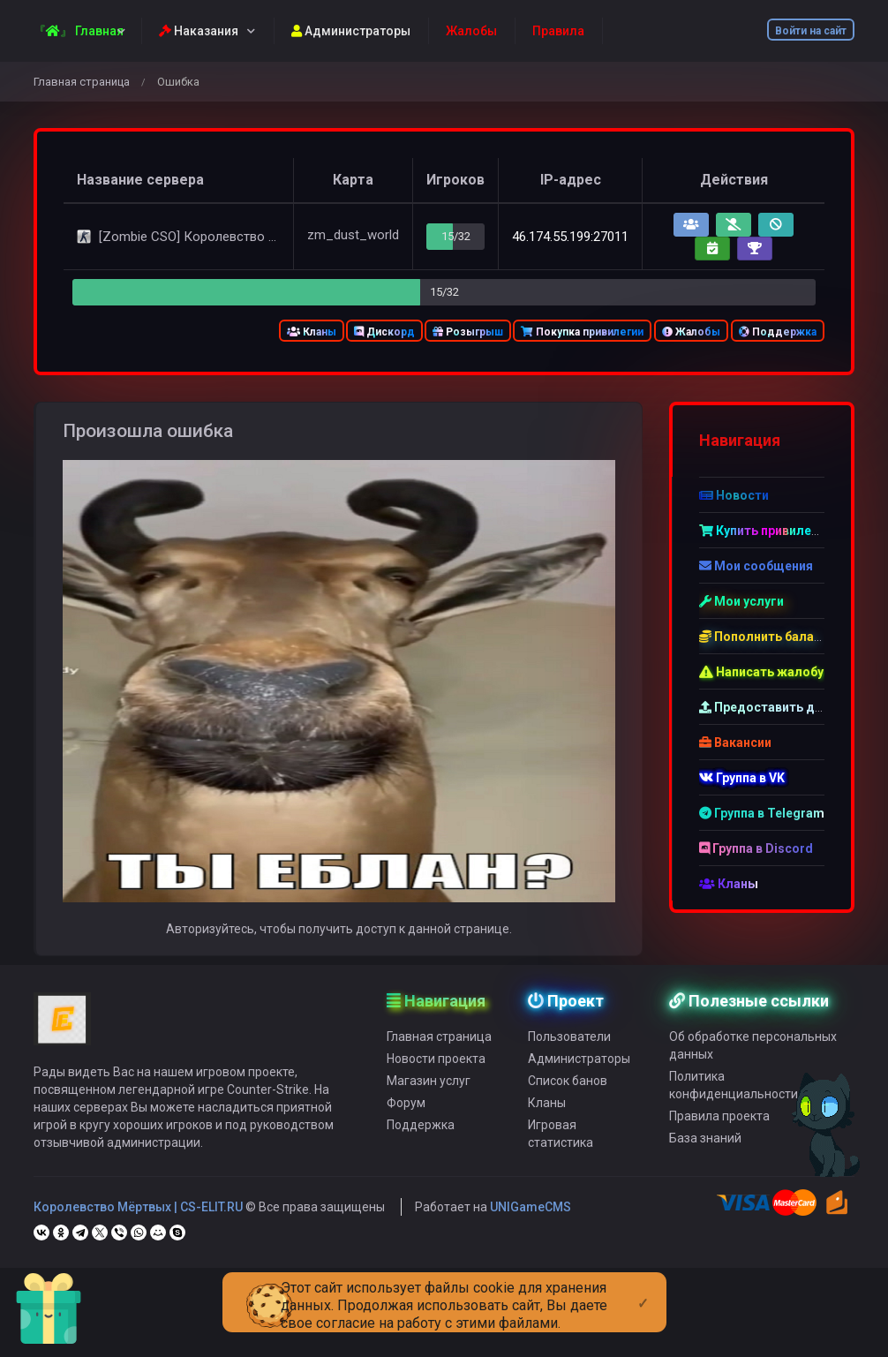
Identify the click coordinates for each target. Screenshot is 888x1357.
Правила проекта (719, 1122)
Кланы (311, 332)
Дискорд (384, 332)
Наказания (198, 31)
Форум (406, 1109)
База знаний (705, 1144)
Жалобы (691, 332)
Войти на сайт (811, 31)
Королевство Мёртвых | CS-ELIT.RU (138, 1213)
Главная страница (82, 81)
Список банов (567, 1087)
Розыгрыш (468, 332)
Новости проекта (436, 1065)
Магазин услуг (428, 1087)
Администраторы (350, 31)
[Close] (643, 1289)
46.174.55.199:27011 (570, 237)
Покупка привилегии (582, 332)
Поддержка (778, 332)
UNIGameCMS (530, 1213)
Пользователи (569, 1043)
